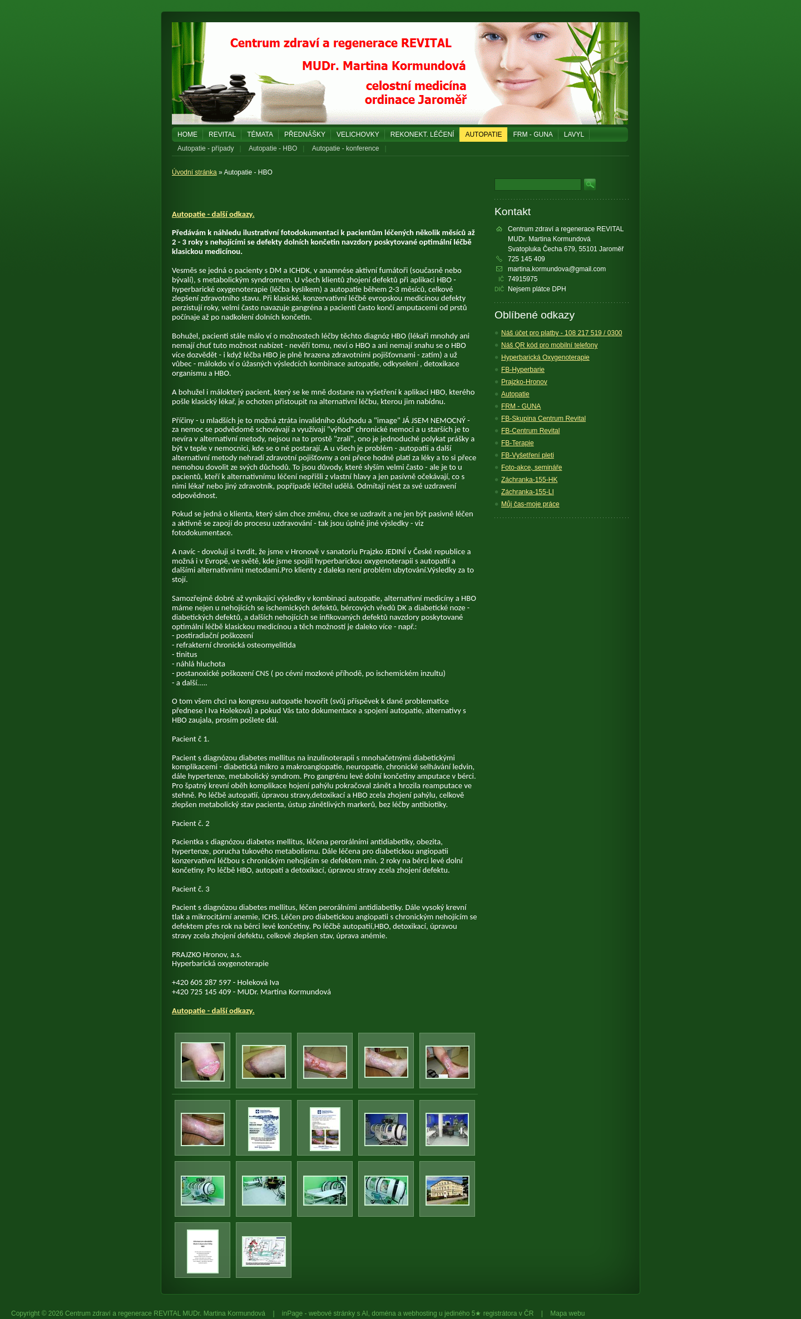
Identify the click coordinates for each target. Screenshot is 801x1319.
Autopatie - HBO (273, 148)
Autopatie (483, 134)
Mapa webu (567, 1313)
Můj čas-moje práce (530, 504)
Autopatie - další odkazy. (213, 214)
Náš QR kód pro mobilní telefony (549, 345)
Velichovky (358, 134)
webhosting (420, 1313)
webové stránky (332, 1313)
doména (383, 1313)
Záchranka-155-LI (527, 492)
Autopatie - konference (345, 148)
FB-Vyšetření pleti (527, 455)
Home (187, 134)
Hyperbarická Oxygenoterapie (545, 357)
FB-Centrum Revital (530, 431)
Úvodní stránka (194, 172)
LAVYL (574, 134)
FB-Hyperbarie (523, 370)
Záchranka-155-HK (529, 480)
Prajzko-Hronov (524, 382)
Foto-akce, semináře (531, 467)
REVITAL (222, 134)
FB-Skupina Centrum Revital (543, 418)
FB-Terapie (517, 443)
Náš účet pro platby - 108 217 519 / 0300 (561, 333)
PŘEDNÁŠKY (304, 134)
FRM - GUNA (532, 134)
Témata (260, 134)
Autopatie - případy (205, 148)
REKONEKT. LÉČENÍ (422, 134)
